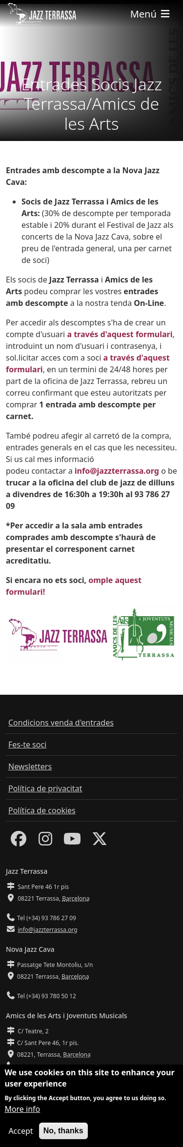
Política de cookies (42, 810)
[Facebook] (18, 841)
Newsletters (30, 766)
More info (22, 1109)
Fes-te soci (27, 744)
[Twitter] (99, 841)
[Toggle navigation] (150, 14)
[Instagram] (45, 841)
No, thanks (63, 1131)
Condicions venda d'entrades (61, 722)
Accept (20, 1131)
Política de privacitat (45, 788)
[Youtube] (72, 841)
